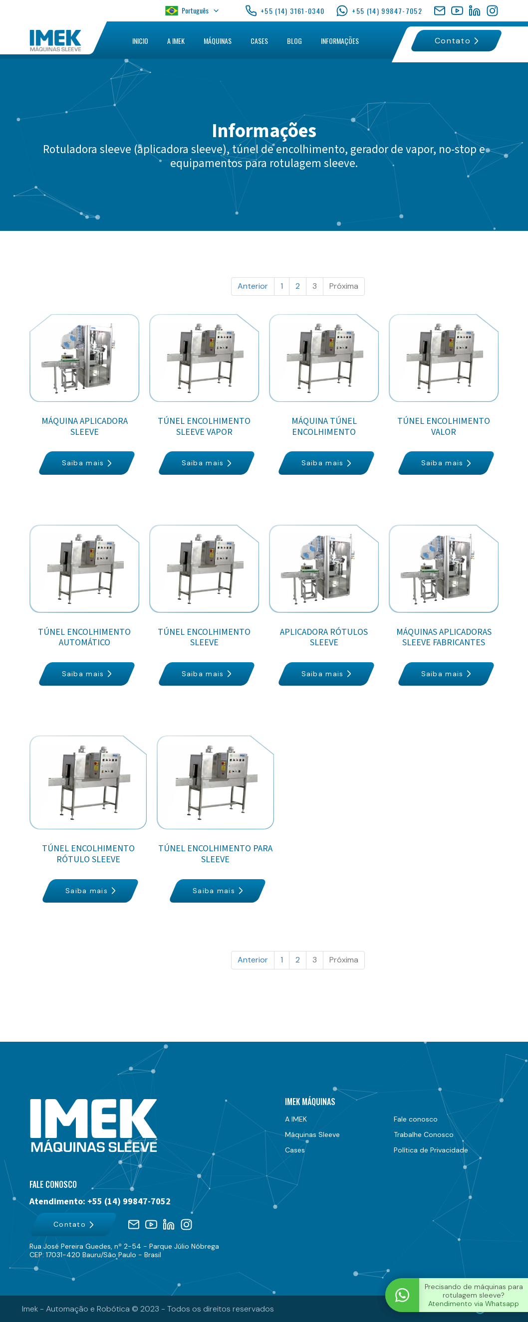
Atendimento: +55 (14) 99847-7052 (100, 1201)
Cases (295, 1149)
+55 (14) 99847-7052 (379, 10)
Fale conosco (416, 1119)
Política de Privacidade (431, 1149)
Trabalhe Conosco (424, 1134)
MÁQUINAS (217, 40)
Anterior (253, 286)
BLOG (294, 40)
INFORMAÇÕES (339, 40)
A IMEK (176, 40)
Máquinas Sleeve (312, 1134)
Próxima (343, 286)
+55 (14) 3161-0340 (284, 10)
